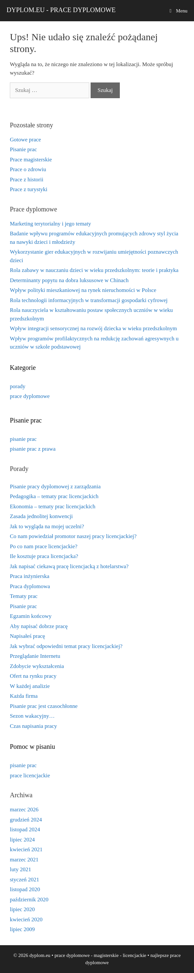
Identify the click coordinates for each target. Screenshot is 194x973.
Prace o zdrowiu (28, 169)
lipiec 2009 (22, 929)
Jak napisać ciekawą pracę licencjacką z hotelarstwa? (69, 566)
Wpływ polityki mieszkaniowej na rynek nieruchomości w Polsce (83, 290)
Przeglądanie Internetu (35, 656)
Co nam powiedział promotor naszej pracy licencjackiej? (73, 536)
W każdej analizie (30, 686)
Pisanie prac (23, 149)
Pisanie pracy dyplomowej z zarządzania (55, 486)
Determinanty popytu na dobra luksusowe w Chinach (69, 280)
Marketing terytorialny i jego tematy (50, 224)
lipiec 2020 (22, 909)
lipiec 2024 (22, 840)
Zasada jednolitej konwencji (41, 516)
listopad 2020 (25, 889)
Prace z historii (26, 179)
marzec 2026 (24, 809)
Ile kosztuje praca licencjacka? (44, 556)
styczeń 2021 (24, 879)
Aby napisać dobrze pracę (39, 626)
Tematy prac (23, 596)
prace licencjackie (30, 775)
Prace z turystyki (28, 189)
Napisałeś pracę (27, 636)
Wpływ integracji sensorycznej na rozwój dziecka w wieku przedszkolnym (93, 328)
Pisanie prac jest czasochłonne (43, 706)
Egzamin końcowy (31, 616)
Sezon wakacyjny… (32, 716)
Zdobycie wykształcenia (37, 666)
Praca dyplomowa (30, 586)
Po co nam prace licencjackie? (43, 546)
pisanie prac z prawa (32, 449)
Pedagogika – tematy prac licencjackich (54, 496)
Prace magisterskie (31, 159)
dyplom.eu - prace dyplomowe (61, 9)
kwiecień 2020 (26, 919)
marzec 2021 (24, 859)
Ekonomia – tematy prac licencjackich (53, 506)
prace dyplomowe (30, 396)
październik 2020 (29, 899)
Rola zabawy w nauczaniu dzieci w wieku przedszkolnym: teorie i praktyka (94, 270)
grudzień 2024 (26, 820)
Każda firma (23, 696)
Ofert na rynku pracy (33, 676)
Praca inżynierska (29, 576)
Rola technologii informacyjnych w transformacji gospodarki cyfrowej (89, 300)
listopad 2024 (25, 829)
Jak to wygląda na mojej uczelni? (47, 526)
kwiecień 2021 (26, 849)
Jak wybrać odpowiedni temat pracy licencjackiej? (66, 646)
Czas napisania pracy (33, 726)
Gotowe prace (25, 139)
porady (17, 386)
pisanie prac (23, 439)
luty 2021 (20, 869)
